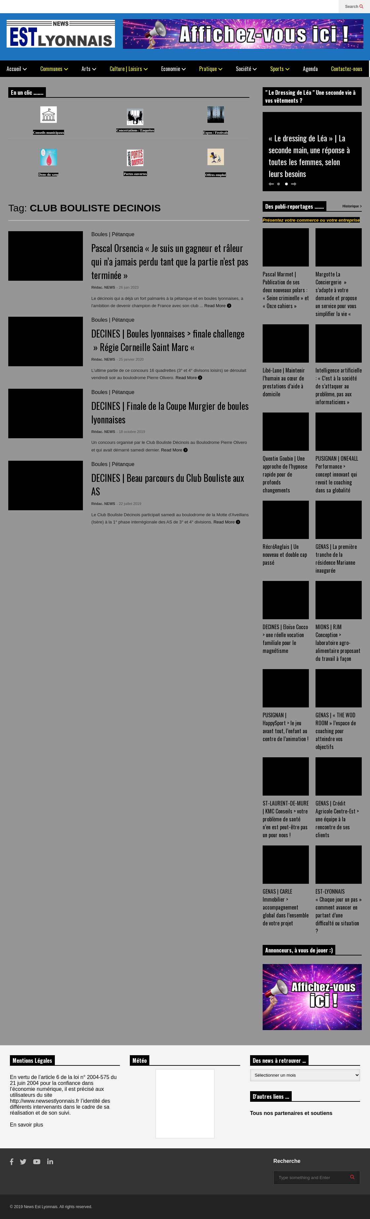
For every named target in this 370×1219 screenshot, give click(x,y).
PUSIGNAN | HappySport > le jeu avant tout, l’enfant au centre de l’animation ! (286, 727)
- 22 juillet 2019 (129, 504)
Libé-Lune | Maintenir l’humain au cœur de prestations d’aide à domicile (284, 382)
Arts (89, 69)
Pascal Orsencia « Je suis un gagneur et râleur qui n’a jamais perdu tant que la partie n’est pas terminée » (169, 261)
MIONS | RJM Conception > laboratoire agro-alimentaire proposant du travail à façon (337, 643)
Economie (173, 69)
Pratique (211, 69)
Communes (54, 69)
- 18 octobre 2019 (131, 432)
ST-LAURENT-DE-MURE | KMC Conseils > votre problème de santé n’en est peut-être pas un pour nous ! (286, 819)
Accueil (17, 69)
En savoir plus (26, 1125)
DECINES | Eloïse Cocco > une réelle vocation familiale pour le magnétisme (285, 639)
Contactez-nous (346, 69)
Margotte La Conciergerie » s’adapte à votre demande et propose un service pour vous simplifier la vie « (336, 294)
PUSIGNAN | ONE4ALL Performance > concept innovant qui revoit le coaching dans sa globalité (336, 474)
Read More (217, 305)
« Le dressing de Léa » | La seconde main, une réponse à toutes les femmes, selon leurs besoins (309, 155)
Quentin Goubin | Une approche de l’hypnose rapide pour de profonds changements (285, 474)
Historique (352, 206)
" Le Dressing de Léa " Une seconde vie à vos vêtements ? (310, 96)
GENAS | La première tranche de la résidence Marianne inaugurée (336, 558)
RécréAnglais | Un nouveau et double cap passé (285, 554)
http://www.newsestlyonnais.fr (44, 1101)
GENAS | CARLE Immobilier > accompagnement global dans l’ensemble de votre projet (286, 907)
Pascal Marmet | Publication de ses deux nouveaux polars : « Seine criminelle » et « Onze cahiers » (286, 290)
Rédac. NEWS (103, 287)
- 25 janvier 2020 (130, 359)
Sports (280, 69)
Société (246, 69)
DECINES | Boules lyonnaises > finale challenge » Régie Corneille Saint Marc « (167, 340)
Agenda (310, 69)
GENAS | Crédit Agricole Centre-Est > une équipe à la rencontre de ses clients (337, 819)
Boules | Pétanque (112, 234)
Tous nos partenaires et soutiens (291, 1113)
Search (354, 6)
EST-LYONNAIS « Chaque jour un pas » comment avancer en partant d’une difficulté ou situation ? (338, 911)
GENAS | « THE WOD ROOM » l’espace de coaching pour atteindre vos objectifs (335, 731)
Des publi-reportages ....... (294, 206)
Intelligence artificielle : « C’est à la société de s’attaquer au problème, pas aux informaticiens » (338, 386)
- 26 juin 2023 (128, 287)
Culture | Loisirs (129, 69)
